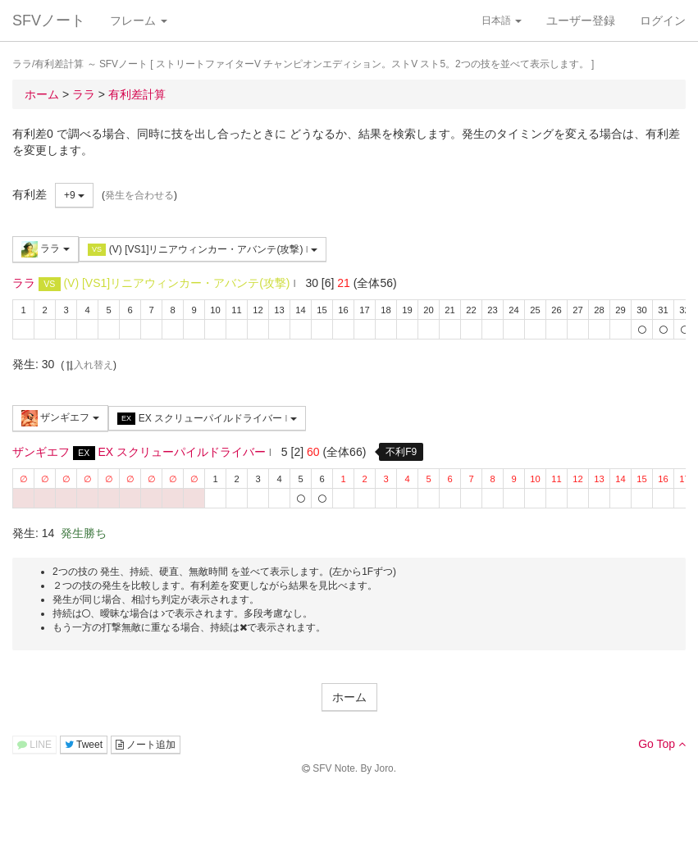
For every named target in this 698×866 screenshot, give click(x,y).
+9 (74, 195)
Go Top (662, 743)
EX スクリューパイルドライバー (207, 418)
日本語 (501, 20)
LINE (34, 744)
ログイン (663, 20)
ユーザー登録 (580, 20)
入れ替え (88, 365)
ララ (45, 249)
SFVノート (48, 20)
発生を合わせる (139, 195)
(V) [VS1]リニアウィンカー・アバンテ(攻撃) (202, 250)
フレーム (138, 20)
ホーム (349, 697)
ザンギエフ (60, 418)
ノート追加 (146, 744)
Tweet (84, 744)
